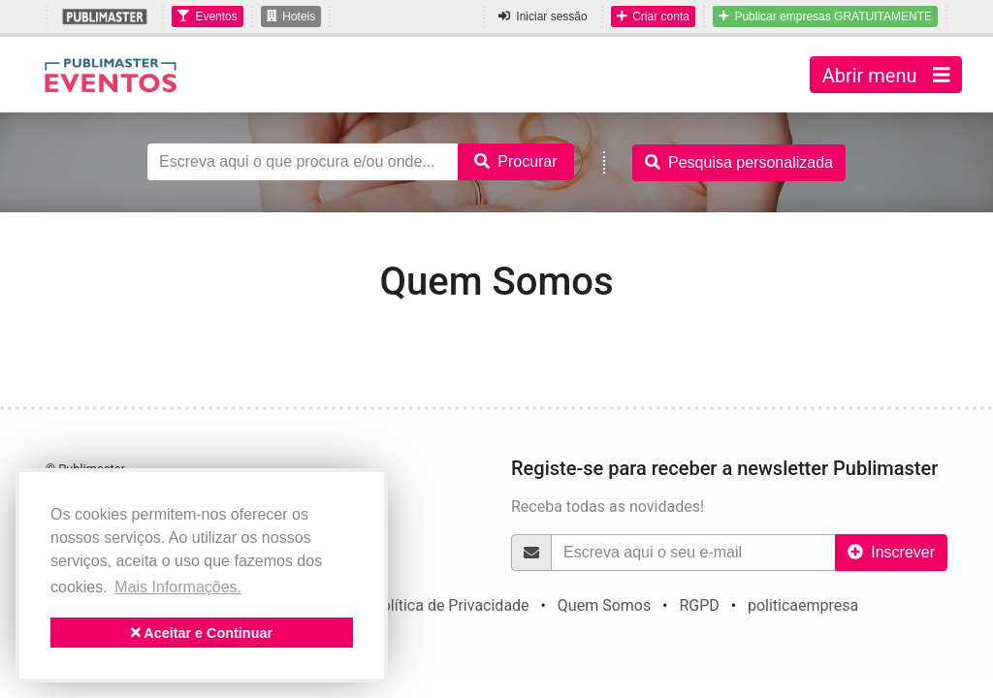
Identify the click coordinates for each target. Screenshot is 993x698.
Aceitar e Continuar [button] (201, 633)
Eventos (207, 16)
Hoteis (291, 16)
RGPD (699, 605)
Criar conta (653, 16)
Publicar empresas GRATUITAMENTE (825, 16)
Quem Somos (604, 605)
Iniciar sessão (542, 16)
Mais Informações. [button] (177, 587)
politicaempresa (803, 605)
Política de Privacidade (450, 605)
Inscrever (891, 552)
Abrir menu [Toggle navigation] (885, 74)
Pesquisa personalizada (739, 162)
